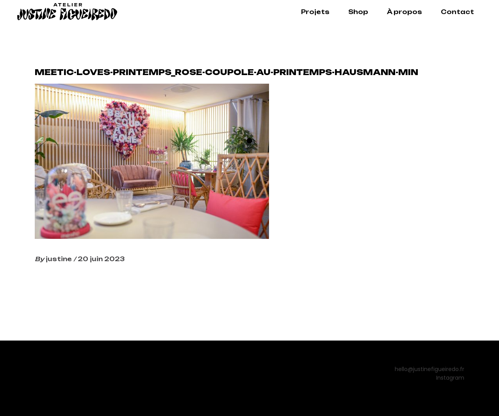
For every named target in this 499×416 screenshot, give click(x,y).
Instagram (450, 378)
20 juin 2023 (101, 259)
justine (59, 259)
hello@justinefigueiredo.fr (429, 369)
